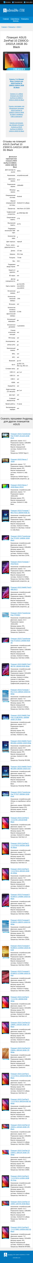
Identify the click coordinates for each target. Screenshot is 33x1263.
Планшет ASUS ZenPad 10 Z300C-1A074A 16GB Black (20, 1203)
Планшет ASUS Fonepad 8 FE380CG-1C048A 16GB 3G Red (20, 973)
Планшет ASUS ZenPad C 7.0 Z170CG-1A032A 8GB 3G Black (21, 1076)
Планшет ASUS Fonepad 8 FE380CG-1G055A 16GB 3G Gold (20, 948)
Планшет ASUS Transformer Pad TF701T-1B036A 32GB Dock (20, 794)
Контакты (8, 2)
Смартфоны (15, 19)
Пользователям (18, 2)
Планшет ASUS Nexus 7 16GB (19, 460)
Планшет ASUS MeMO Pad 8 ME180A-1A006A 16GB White (21, 742)
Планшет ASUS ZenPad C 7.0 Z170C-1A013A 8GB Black (20, 820)
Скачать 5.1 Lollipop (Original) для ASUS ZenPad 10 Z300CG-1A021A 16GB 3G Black (16, 97)
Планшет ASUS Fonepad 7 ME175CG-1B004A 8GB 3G (20, 512)
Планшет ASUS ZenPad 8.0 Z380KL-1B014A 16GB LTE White (20, 1050)
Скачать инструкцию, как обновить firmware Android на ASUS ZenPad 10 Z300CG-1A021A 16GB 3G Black (16, 127)
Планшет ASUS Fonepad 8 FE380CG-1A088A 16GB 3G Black (20, 897)
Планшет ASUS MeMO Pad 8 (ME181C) (21, 588)
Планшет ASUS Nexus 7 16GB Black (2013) (19, 486)
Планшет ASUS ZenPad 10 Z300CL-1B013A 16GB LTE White (20, 1153)
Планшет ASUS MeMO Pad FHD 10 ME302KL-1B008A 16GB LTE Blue (20, 717)
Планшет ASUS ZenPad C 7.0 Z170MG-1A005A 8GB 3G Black (21, 1229)
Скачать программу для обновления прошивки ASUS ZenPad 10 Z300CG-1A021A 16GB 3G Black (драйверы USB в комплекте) (16, 111)
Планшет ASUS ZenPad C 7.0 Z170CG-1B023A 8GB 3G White (21, 1101)
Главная (6, 19)
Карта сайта (29, 2)
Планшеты (25, 19)
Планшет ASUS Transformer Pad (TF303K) (20, 614)
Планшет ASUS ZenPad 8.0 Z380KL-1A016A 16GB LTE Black (20, 1025)
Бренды (16, 21)
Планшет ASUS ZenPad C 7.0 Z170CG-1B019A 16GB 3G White (20, 871)
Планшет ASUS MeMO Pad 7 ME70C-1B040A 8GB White (21, 665)
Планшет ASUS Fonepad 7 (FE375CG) (20, 563)
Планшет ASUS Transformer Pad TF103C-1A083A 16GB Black (20, 538)
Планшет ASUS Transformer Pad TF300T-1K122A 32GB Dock (20, 436)
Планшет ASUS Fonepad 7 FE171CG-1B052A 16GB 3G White (20, 692)
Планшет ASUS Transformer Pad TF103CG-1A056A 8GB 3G (20, 641)
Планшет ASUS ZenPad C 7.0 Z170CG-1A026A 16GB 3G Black (20, 845)
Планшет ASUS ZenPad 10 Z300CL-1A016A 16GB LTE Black (20, 1127)
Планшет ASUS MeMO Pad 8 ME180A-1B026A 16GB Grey (21, 768)
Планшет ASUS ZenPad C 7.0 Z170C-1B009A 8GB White (20, 999)
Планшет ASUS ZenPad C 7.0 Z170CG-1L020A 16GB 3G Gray (20, 1178)
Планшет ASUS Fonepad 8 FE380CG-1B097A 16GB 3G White (20, 922)
